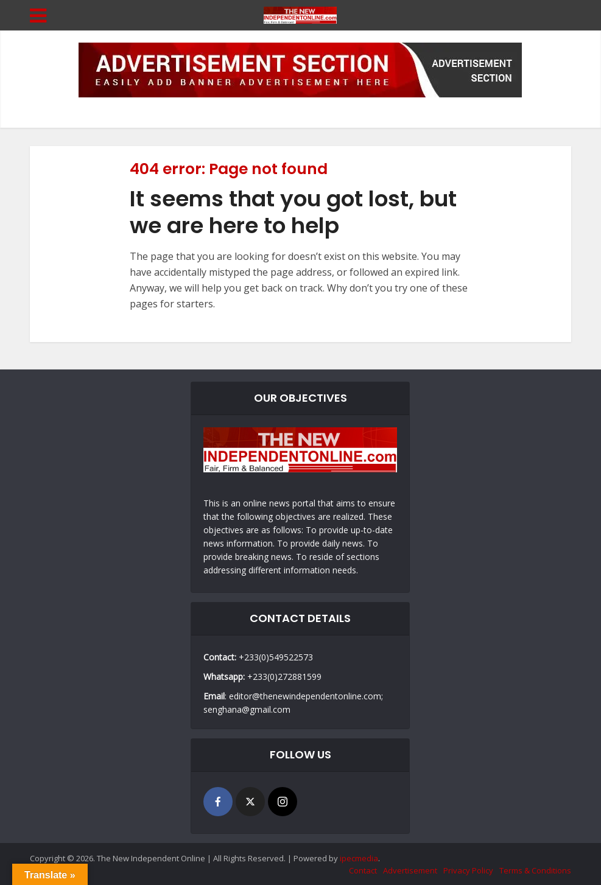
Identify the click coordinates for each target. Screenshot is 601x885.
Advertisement (410, 870)
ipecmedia (359, 858)
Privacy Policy (468, 870)
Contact (363, 870)
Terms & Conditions (535, 870)
